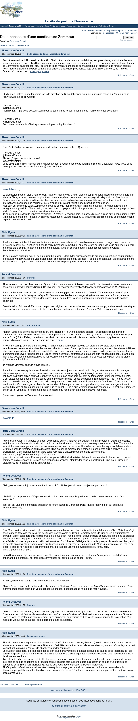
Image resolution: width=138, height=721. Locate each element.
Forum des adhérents (34, 26)
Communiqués (59, 26)
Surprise (31, 278)
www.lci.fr (8, 418)
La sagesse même (36, 636)
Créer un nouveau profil (127, 33)
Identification (108, 33)
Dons (111, 26)
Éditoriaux (82, 26)
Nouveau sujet (22, 45)
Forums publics (16, 26)
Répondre (122, 75)
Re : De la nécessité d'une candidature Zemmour (50, 88)
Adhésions (103, 26)
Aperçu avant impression (62, 690)
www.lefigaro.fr (11, 189)
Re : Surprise (33, 325)
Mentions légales (63, 718)
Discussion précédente (31, 684)
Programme (71, 26)
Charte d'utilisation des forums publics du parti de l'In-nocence (109, 30)
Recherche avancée (127, 40)
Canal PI (47, 26)
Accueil (5, 26)
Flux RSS (80, 690)
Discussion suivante (9, 684)
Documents (93, 26)
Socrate (31, 605)
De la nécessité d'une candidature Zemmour (48, 54)
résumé (60, 340)
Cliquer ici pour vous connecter (69, 706)
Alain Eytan (8, 232)
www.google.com (39, 71)
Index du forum (7, 45)
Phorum (78, 716)
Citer (131, 75)
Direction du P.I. (75, 718)
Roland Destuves (11, 274)
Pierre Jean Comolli (18, 41)
